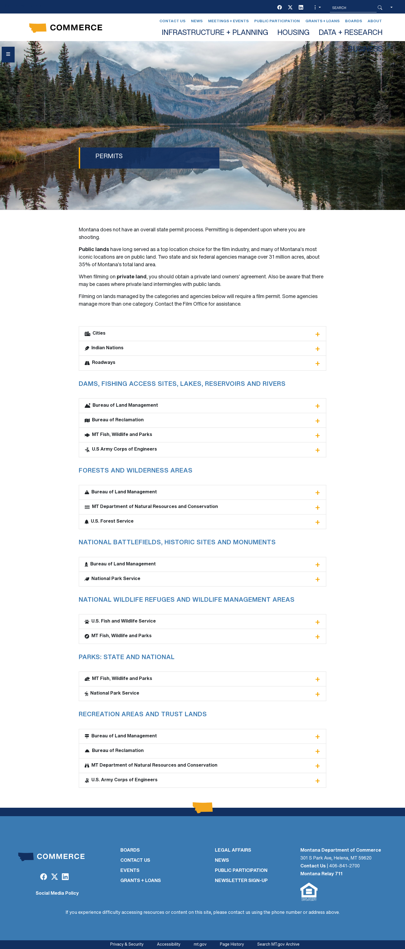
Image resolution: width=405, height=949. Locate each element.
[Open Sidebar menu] (8, 54)
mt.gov (200, 945)
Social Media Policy (57, 893)
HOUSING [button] (293, 33)
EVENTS (130, 871)
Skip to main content (25, 6)
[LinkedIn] (301, 8)
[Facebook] (279, 8)
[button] (317, 8)
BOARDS (130, 850)
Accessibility (168, 945)
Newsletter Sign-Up (241, 881)
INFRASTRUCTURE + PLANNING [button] (215, 33)
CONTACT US (135, 860)
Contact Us (172, 21)
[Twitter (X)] (290, 8)
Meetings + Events (228, 21)
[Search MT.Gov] (353, 7)
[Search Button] (380, 8)
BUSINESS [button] (365, 49)
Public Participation (277, 21)
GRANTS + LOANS (140, 881)
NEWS (222, 860)
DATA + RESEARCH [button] (350, 33)
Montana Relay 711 (321, 874)
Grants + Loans (322, 21)
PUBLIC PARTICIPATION (241, 871)
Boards (353, 21)
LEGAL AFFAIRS (233, 850)
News (196, 21)
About (375, 21)
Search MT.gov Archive (278, 945)
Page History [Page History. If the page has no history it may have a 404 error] (232, 945)
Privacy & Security (126, 945)
